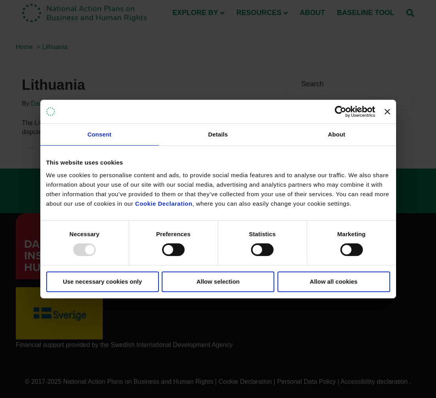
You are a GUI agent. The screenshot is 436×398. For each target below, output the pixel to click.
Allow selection (218, 281)
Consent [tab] (99, 134)
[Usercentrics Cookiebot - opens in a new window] (340, 112)
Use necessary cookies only (102, 281)
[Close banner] (387, 111)
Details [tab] (218, 134)
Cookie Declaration (164, 203)
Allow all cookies (334, 281)
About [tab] (336, 134)
